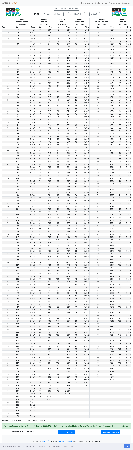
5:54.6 (32, 374)
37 (40, 36)
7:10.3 (50, 97)
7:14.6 (50, 125)
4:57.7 (86, 69)
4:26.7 (68, 120)
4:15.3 (68, 72)
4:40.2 (112, 66)
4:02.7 (68, 30)
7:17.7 (50, 136)
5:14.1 (86, 192)
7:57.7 (128, 329)
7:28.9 (50, 215)
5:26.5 (86, 268)
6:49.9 (128, 114)
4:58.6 (32, 58)
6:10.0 (128, 30)
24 (18, 153)
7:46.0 (128, 313)
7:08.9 (128, 212)
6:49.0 (50, 55)
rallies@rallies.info (66, 441)
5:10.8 (86, 162)
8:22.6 (112, 380)
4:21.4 (68, 89)
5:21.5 (32, 150)
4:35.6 (86, 30)
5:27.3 (32, 195)
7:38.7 (50, 276)
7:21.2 (128, 248)
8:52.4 (50, 388)
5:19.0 (86, 229)
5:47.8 (32, 343)
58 (98, 120)
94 (120, 254)
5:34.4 (32, 251)
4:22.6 (68, 100)
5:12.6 (32, 94)
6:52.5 (128, 131)
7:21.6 (50, 175)
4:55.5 (68, 321)
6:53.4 (128, 139)
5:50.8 (32, 357)
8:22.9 (128, 352)
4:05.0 (68, 38)
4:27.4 (68, 128)
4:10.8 (68, 61)
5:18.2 (112, 271)
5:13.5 (86, 184)
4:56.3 (112, 136)
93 (18, 282)
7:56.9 (50, 332)
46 (58, 80)
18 (58, 156)
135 (17, 279)
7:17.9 (128, 240)
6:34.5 (128, 69)
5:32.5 (32, 240)
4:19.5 (68, 83)
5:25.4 (86, 259)
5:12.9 (86, 178)
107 (57, 223)
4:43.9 (68, 251)
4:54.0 (112, 117)
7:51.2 (50, 315)
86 (18, 97)
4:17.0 (68, 75)
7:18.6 (50, 145)
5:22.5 (86, 251)
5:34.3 (112, 329)
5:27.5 (32, 201)
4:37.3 (68, 220)
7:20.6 (50, 167)
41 (40, 89)
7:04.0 (128, 184)
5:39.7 (32, 304)
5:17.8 (32, 131)
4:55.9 (112, 134)
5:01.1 (112, 164)
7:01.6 (128, 173)
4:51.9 (112, 97)
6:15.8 (128, 36)
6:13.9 (128, 33)
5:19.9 (32, 145)
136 (119, 349)
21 (98, 55)
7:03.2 (50, 75)
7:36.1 (50, 257)
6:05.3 (86, 374)
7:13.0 (50, 111)
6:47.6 (128, 108)
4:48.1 (86, 50)
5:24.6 (32, 173)
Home (83, 3)
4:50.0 (68, 287)
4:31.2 (68, 150)
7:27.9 (128, 282)
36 (76, 80)
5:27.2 (112, 307)
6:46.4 (128, 103)
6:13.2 (32, 402)
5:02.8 (68, 346)
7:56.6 (50, 327)
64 (18, 78)
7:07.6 (50, 89)
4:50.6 (112, 94)
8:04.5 (50, 360)
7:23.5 (50, 192)
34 (120, 100)
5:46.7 (32, 335)
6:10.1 (32, 399)
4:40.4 (32, 30)
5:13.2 (86, 181)
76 (40, 167)
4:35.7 (68, 201)
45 (58, 122)
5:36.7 (32, 268)
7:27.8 (128, 279)
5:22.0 (32, 162)
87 (18, 229)
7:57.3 (128, 327)
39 (18, 69)
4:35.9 (68, 203)
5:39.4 (32, 301)
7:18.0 (50, 142)
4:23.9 (68, 108)
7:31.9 (50, 229)
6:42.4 (128, 83)
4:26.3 (68, 117)
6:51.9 (128, 125)
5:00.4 (112, 159)
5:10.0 (112, 237)
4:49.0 (68, 282)
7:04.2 (50, 78)
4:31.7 (68, 159)
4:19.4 (68, 80)
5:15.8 (86, 209)
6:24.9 (128, 50)
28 (58, 150)
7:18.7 (50, 148)
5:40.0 (32, 307)
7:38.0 (50, 273)
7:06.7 (50, 83)
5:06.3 (32, 75)
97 (18, 226)
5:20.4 (112, 287)
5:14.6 (32, 106)
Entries (104, 3)
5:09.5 (86, 148)
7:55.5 (50, 324)
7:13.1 (50, 114)
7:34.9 (50, 245)
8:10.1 (128, 343)
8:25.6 (128, 355)
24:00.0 (67, 391)
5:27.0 (112, 304)
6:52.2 (128, 128)
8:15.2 (50, 366)
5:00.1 (86, 86)
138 (75, 355)
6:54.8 (128, 145)
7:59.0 (50, 338)
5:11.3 (32, 92)
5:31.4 (32, 237)
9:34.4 (86, 380)
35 (40, 164)
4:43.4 (86, 38)
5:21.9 (32, 159)
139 (39, 299)
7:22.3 (50, 181)
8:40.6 (128, 360)
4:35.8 (112, 52)
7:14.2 (128, 234)
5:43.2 (32, 318)
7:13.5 (128, 229)
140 (57, 290)
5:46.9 (112, 357)
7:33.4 (50, 240)
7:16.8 (50, 128)
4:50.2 (86, 58)
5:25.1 (32, 175)
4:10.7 (68, 58)
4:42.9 (112, 78)
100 (75, 296)
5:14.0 (86, 189)
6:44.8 (50, 44)
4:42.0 (86, 36)
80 (76, 134)
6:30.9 (128, 64)
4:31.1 (68, 148)
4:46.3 (68, 257)
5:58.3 (32, 383)
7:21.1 (50, 170)
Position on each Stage (52, 14)
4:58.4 (86, 75)
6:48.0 (50, 52)
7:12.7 (128, 223)
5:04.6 (32, 72)
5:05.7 (112, 215)
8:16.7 (128, 349)
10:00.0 (32, 416)
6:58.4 (50, 66)
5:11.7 (86, 164)
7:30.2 (128, 285)
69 (40, 195)
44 (58, 136)
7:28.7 (50, 212)
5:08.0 (86, 131)
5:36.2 (32, 259)
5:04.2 (32, 69)
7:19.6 (50, 159)
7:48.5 (50, 301)
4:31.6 (68, 156)
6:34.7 (50, 33)
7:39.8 (50, 279)
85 (58, 271)
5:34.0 (86, 301)
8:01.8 (50, 346)
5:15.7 (112, 254)
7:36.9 (50, 265)
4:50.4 (68, 293)
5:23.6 (32, 167)
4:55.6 (112, 131)
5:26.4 (32, 187)
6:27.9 (128, 55)
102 (39, 145)
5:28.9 (86, 273)
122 (75, 145)
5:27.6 (112, 310)
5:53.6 (112, 363)
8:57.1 (50, 391)
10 (98, 47)
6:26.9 (68, 377)
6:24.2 (32, 405)
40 (98, 128)
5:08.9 (86, 136)
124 (17, 220)
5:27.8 (86, 271)
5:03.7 (32, 66)
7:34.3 (128, 290)
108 (39, 103)
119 (75, 318)
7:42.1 (50, 285)
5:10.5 (32, 86)
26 (18, 106)
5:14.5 (32, 100)
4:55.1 (112, 125)
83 (76, 184)
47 (120, 170)
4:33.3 (68, 175)
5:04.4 (86, 108)
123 (75, 217)
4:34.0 (68, 187)
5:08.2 (32, 80)
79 (58, 189)
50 (40, 120)
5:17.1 (86, 212)
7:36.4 (128, 301)
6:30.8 (128, 61)
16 (58, 64)
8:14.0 (128, 346)
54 (120, 92)
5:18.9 (32, 136)
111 (75, 307)
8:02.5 (50, 355)
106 (17, 178)
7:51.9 (50, 318)
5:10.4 (32, 83)
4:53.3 (86, 64)
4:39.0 (68, 231)
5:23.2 (86, 254)
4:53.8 (68, 318)
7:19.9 (50, 162)
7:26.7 (128, 273)
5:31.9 (86, 290)
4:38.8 (68, 229)
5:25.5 (32, 181)
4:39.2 (68, 234)
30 (98, 92)
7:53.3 (50, 321)
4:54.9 (112, 120)
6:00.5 (32, 385)
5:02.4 (112, 189)
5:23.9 (32, 170)
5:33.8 (112, 327)
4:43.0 (112, 80)
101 (75, 257)
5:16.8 (32, 125)
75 (120, 318)
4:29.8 (68, 139)
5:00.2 (68, 341)
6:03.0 (32, 397)
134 (57, 369)
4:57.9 (86, 72)
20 (120, 55)
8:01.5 (50, 341)
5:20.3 (32, 148)
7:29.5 (50, 223)
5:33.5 (32, 245)
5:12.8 (86, 175)
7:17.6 (50, 134)
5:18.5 (86, 223)
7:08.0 (128, 203)
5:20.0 (112, 285)
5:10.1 (86, 150)
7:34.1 (50, 243)
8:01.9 (50, 349)
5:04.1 (86, 103)
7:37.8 (50, 271)
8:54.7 (128, 363)
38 (120, 66)
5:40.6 (32, 313)
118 (75, 279)
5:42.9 (32, 315)
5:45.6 (32, 329)
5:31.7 (68, 366)
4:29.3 (68, 134)
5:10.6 (86, 156)
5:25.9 (112, 299)
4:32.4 (68, 167)
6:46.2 (128, 100)
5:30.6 (32, 229)
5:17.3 (86, 215)
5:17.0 (32, 128)
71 (58, 131)
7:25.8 (50, 201)
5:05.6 (86, 117)
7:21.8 (128, 254)
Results (97, 3)
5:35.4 (32, 257)
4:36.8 (68, 215)
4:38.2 (68, 226)
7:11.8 (50, 106)
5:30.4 (32, 226)
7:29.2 (50, 220)
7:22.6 (50, 184)
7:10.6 (128, 220)
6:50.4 (128, 117)
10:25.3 (49, 397)
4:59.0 (32, 61)
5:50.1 (32, 352)
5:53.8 (112, 366)
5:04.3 (112, 206)
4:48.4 (86, 52)
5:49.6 (32, 349)
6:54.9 (50, 58)
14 (76, 61)
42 (40, 293)
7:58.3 (50, 335)
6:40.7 (128, 75)
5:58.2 (112, 369)
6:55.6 (128, 153)
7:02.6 (128, 178)
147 (57, 321)
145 (39, 385)
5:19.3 (86, 234)
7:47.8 (50, 299)
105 (39, 128)
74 (40, 181)
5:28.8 (112, 315)
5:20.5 (86, 240)
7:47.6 (50, 296)
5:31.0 (86, 285)
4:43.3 (68, 245)
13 (120, 44)
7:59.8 (128, 338)
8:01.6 (50, 343)
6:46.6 (50, 47)
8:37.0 (50, 383)
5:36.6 (86, 315)
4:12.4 (68, 64)
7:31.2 (50, 226)
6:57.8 (128, 162)
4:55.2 (86, 66)
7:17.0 (68, 385)
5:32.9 (32, 243)
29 (120, 69)
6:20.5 (128, 44)
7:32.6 (50, 234)
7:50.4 (50, 304)
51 (58, 254)
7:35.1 (50, 248)
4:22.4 (68, 97)
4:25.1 (112, 30)
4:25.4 (68, 114)
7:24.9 (50, 198)
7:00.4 (128, 167)
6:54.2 (128, 142)
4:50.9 (68, 299)
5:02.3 (86, 97)
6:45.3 (128, 94)
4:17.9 (68, 78)
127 (39, 313)
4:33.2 (112, 47)
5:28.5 (112, 313)
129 (39, 206)
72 (120, 201)
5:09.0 (86, 139)
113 (75, 315)
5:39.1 (32, 296)
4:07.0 (68, 44)
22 (120, 75)
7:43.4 (50, 290)
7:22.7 (50, 187)
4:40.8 (86, 33)
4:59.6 (112, 156)
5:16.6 (32, 120)
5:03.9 (112, 198)
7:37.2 (128, 304)
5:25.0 (112, 296)
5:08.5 (86, 134)
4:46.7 (112, 86)
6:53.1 (128, 136)
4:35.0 (68, 192)
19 (18, 30)
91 (76, 103)
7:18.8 (50, 156)
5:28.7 (32, 217)
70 (18, 206)
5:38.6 (32, 285)
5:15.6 (86, 206)
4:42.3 (112, 75)
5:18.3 (112, 273)
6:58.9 (128, 164)
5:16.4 (32, 117)
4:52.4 (112, 100)
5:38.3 (32, 282)
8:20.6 (50, 371)
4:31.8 (68, 164)
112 (17, 162)
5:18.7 (112, 282)
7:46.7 (128, 315)
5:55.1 (32, 380)
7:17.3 (50, 131)
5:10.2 (86, 153)
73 (58, 134)
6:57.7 (128, 159)
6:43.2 (50, 38)
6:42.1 (128, 80)
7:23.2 (128, 262)
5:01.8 (112, 170)
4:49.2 (68, 285)
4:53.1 (68, 315)
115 (17, 399)
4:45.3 (86, 44)
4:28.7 (68, 131)
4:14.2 (68, 69)
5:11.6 (112, 240)
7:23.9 (128, 265)
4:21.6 (68, 94)
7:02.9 (50, 72)
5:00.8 (86, 89)
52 (120, 103)
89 (76, 142)
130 (75, 50)
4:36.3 (68, 212)
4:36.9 (68, 217)
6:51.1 (32, 413)
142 (75, 363)
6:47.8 (50, 50)
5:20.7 (86, 243)
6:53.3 (68, 380)
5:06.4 (86, 122)
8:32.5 (50, 377)
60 (120, 148)
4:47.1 (68, 262)
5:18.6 (112, 279)
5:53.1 (32, 369)
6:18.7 (112, 374)
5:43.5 (112, 349)
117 (17, 237)
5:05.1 (112, 209)
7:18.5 (128, 243)
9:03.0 (128, 366)
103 (39, 248)
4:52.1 (86, 61)
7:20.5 (50, 164)
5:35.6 (112, 332)
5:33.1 (86, 293)
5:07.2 (32, 78)
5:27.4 (32, 198)
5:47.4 (32, 341)
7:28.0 (50, 206)
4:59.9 (86, 83)
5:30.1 (32, 220)
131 (17, 209)
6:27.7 (32, 408)
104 (57, 285)
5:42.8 (86, 327)
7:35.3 (50, 254)
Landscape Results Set (110, 432)
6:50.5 (128, 120)
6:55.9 (128, 156)
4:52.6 (68, 313)
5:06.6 (86, 128)
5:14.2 (86, 195)
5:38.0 (32, 279)
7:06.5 (128, 192)
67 (98, 223)
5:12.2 (86, 167)
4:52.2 (68, 310)
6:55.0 (128, 148)
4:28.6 (112, 38)
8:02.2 (50, 352)
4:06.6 (68, 41)
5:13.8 (86, 187)
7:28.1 (50, 209)
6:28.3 (128, 58)
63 (120, 223)
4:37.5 (112, 64)
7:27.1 (128, 276)
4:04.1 (68, 36)
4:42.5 (32, 33)
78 (120, 226)
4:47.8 (68, 276)
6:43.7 (50, 41)
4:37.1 (112, 61)
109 (75, 187)
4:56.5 (112, 139)
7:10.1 (128, 217)
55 (40, 108)
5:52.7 (68, 374)
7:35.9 (128, 296)
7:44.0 (50, 293)
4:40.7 (112, 69)
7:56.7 (128, 324)
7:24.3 (128, 268)
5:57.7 (86, 371)
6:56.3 (50, 61)
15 (98, 117)
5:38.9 (32, 293)
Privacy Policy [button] (68, 446)
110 (57, 363)
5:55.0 (32, 377)
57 (98, 198)
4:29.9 (112, 41)
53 (58, 94)
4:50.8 (68, 296)
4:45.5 (86, 47)
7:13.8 (128, 231)
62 (120, 178)
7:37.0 (50, 268)
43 (58, 61)
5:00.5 (112, 162)
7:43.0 (50, 287)
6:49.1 (128, 111)
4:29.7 (68, 136)
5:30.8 (86, 279)
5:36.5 (32, 262)
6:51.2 (128, 122)
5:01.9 (112, 173)
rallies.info (45, 441)
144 (119, 293)
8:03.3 (50, 357)
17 (18, 66)
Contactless (126, 3)
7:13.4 (50, 117)
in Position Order (76, 14)
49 (40, 64)
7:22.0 (128, 257)
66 (76, 66)
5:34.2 (32, 248)
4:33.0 (68, 173)
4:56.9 (112, 142)
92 (18, 108)
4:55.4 (32, 52)
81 (40, 215)
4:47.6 (112, 92)
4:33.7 (68, 178)
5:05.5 (112, 212)
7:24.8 (50, 195)
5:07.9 (112, 223)
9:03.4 (50, 394)
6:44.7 (128, 92)
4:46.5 (68, 259)
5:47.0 (32, 338)
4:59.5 (32, 64)
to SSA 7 (94, 14)
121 (57, 282)
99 (18, 89)
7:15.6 (128, 237)
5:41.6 (86, 324)
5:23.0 (112, 290)
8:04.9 (50, 363)
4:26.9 (68, 125)
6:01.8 (32, 391)
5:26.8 (112, 301)
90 (58, 142)
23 (18, 80)
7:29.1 (50, 217)
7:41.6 (128, 310)
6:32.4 (32, 411)
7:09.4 (128, 215)
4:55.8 (32, 55)
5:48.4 (112, 360)
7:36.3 (50, 262)
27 (120, 114)
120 (75, 321)
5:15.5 (32, 108)
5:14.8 (86, 203)
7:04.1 (128, 187)
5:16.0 (32, 111)
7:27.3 (50, 203)
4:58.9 (86, 80)
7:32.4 (50, 231)
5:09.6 (112, 234)
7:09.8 (50, 92)
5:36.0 (86, 313)
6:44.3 (128, 89)
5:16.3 (32, 114)
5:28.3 (32, 212)
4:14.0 (68, 66)
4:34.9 (112, 50)
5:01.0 (86, 92)
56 (40, 131)
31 (98, 94)
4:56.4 (68, 327)
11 (120, 36)
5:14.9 (68, 357)
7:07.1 (128, 198)
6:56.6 (50, 64)
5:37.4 (32, 273)
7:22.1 (50, 178)
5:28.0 (68, 360)
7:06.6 (128, 195)
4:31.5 (68, 153)
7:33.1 (128, 287)
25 (18, 128)
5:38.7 (32, 290)
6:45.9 (128, 97)
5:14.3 (86, 198)
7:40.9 (50, 282)
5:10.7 (32, 89)
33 (98, 97)
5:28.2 (32, 209)
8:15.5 (50, 369)
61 (98, 209)
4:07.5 (68, 47)
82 (98, 257)
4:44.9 (32, 38)
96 (76, 170)
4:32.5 (68, 170)
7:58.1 (128, 332)
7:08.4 (128, 209)
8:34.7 (50, 380)
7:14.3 (50, 122)
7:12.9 (128, 226)
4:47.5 (68, 273)
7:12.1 (50, 108)
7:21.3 (50, 173)
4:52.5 (32, 50)
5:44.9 (112, 352)
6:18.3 (86, 377)
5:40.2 (112, 343)
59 (18, 321)
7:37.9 (128, 307)
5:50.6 (32, 355)
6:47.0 (128, 106)
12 (18, 52)
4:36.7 (112, 58)
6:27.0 (128, 52)
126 (75, 282)
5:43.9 (32, 321)
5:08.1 (112, 226)
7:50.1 (128, 318)
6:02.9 (32, 394)
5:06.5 (112, 220)
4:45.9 (112, 83)
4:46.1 (68, 254)
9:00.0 (68, 388)
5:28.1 (32, 203)
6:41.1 (50, 36)
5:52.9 (32, 366)
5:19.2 (86, 231)
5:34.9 (86, 307)
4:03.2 (68, 33)
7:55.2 (128, 321)
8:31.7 (128, 357)
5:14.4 (112, 248)
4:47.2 (68, 265)
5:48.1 (32, 346)
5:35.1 (32, 254)
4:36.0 (68, 209)
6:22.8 (128, 47)
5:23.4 (32, 164)
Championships (114, 3)
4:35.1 (68, 198)
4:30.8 (112, 44)
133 (119, 290)
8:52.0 (50, 385)
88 (76, 139)
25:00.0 (86, 383)
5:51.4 (32, 360)
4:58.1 (112, 148)
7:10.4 (50, 100)
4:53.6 (112, 114)
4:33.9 (68, 184)
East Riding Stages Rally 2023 (66, 9)
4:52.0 (68, 307)
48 (40, 97)
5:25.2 (32, 178)
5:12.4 (86, 170)
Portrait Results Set (66, 432)
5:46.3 (32, 332)
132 (75, 343)
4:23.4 (68, 103)
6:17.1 (128, 38)
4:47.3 (68, 268)
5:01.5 (112, 167)
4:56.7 (68, 329)
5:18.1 (86, 220)
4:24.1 (68, 111)
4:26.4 (112, 33)
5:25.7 (86, 262)
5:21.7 (32, 156)
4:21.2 (68, 86)
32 (120, 175)
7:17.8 (50, 139)
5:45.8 (112, 355)
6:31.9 (50, 30)
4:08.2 (68, 52)
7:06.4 (50, 80)
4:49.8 (32, 44)
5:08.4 (112, 231)
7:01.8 (128, 175)
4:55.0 (112, 122)
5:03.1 (86, 100)
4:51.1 (68, 304)
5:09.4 (86, 142)
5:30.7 (32, 231)
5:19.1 (32, 142)
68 (120, 304)
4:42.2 (68, 243)
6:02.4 (112, 371)
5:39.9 (86, 318)
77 (18, 251)
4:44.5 (32, 36)
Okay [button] (127, 446)
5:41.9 (68, 371)
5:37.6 (32, 276)
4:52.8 (112, 103)
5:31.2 (32, 234)
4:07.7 (68, 50)
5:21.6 (32, 153)
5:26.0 (32, 184)
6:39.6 (128, 72)
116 (75, 265)
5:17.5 (112, 262)
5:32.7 (112, 324)
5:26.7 (32, 189)
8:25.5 (50, 374)
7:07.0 (50, 86)
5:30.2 (32, 223)
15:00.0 (49, 399)
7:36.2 (50, 259)
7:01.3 (50, 69)
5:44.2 (32, 327)
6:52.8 (128, 134)
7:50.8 (50, 313)
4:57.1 (68, 332)
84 (18, 248)
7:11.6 (50, 103)
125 (119, 271)
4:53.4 (112, 108)
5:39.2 (32, 299)
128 (39, 251)
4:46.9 (112, 89)
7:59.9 (128, 341)
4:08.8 (68, 55)
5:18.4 (32, 134)
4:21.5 (68, 92)
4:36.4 (112, 55)
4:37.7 (68, 223)
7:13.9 (50, 120)
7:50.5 (50, 310)
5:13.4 (32, 97)
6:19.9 (128, 41)
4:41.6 (112, 72)
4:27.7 (112, 36)
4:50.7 (32, 47)
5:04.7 (86, 114)
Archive (90, 3)
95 (76, 136)
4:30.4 (68, 145)
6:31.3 (128, 66)
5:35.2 (86, 310)
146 (57, 262)
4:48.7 (68, 279)
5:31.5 (86, 287)
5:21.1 (86, 245)
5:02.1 (86, 94)
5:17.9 (112, 265)
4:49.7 (32, 41)
